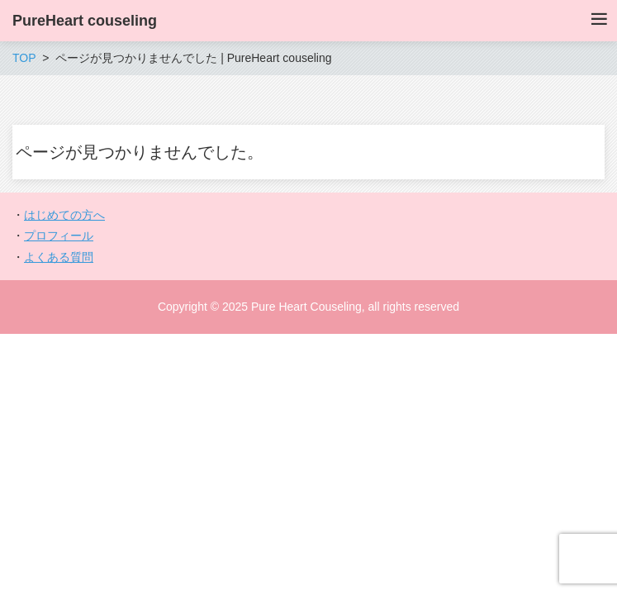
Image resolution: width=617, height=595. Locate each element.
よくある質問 (58, 257)
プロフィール (58, 235)
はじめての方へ (64, 214)
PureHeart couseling (84, 20)
